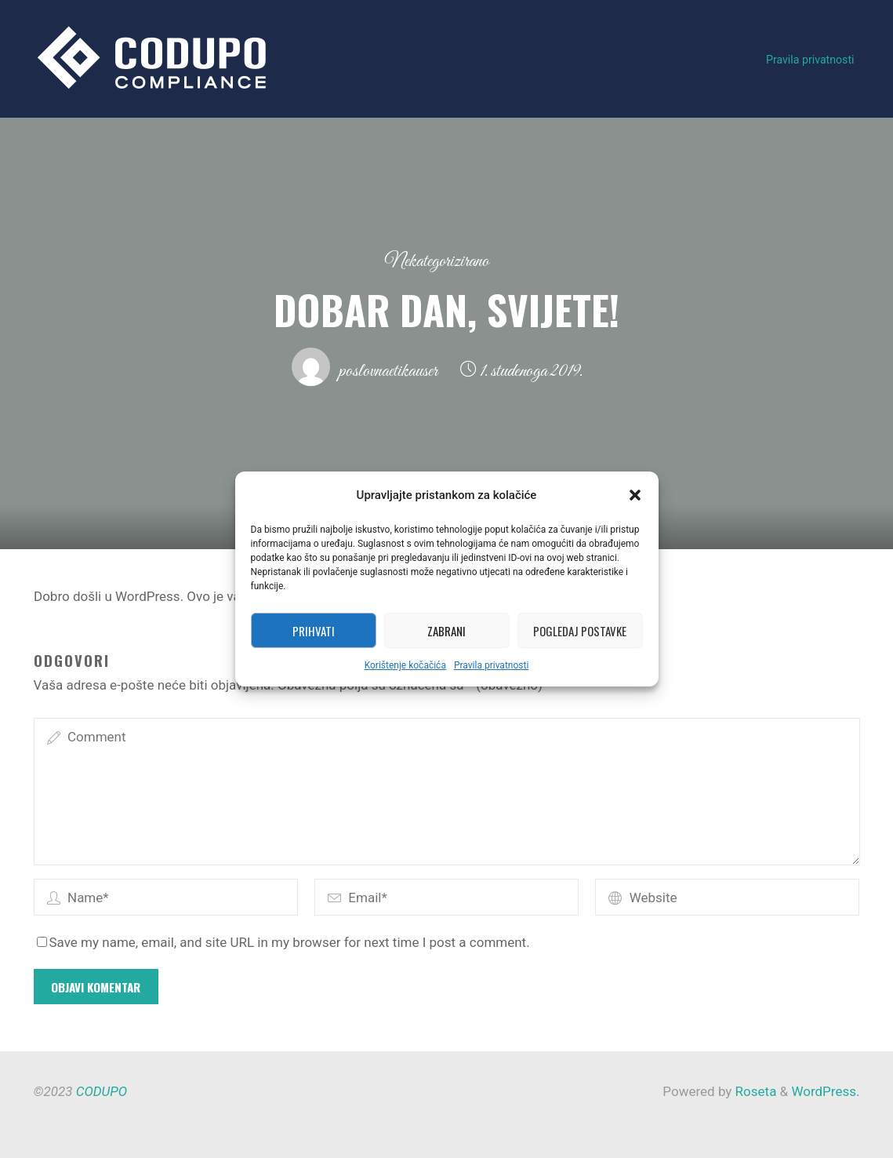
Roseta (753, 1091)
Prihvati (313, 630)
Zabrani (446, 630)
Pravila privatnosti (491, 665)
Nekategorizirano (437, 261)
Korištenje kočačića (405, 665)
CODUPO (101, 1091)
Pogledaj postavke (579, 630)
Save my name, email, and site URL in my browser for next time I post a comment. (283, 942)
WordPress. (825, 1091)
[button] (635, 495)
